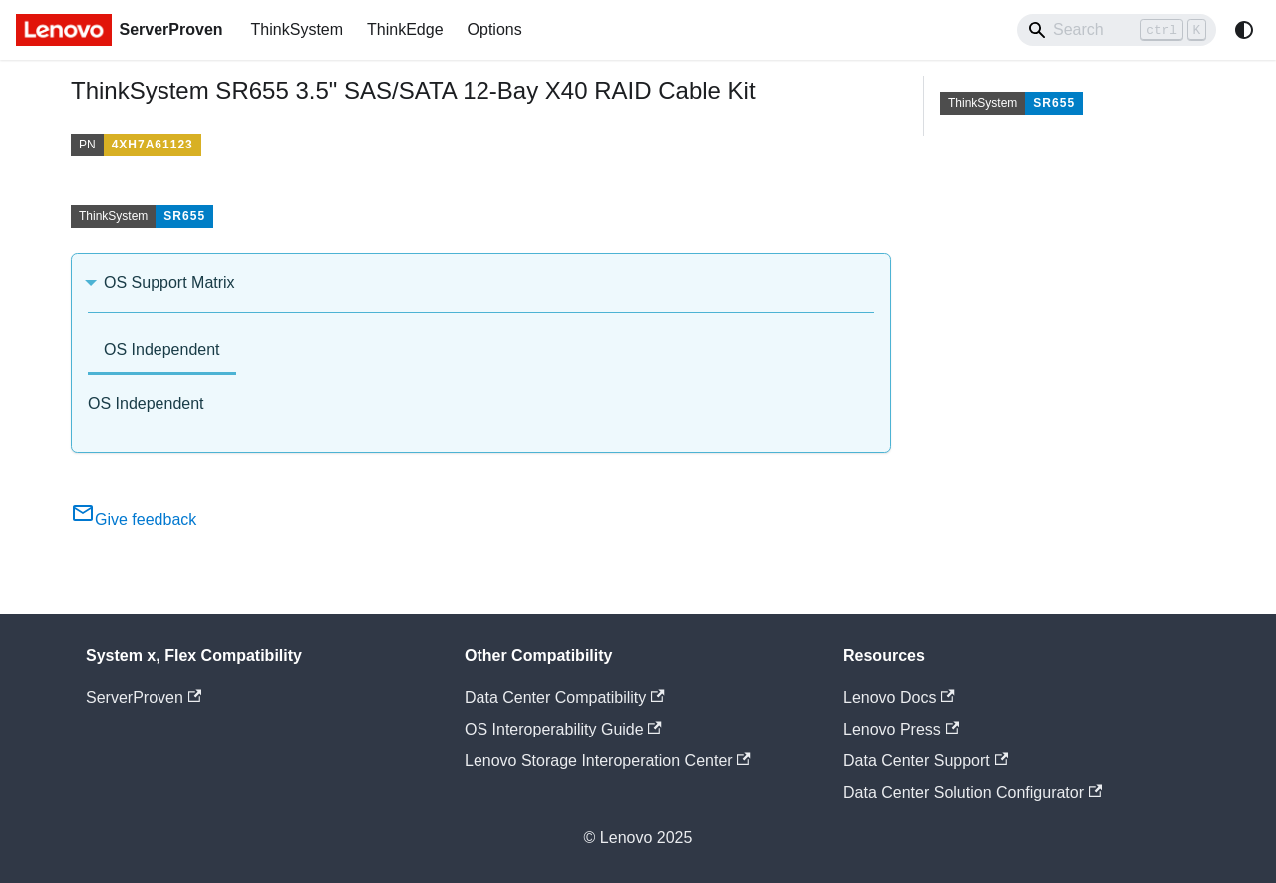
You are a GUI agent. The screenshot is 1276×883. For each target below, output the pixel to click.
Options (495, 29)
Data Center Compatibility (565, 697)
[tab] (162, 351)
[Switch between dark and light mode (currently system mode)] (1244, 30)
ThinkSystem (297, 29)
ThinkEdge (405, 29)
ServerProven (143, 697)
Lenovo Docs (899, 697)
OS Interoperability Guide (563, 729)
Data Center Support (925, 760)
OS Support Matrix (169, 282)
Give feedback (133, 519)
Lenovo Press (901, 729)
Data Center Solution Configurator (972, 792)
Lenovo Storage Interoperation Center (608, 760)
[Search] (1116, 30)
